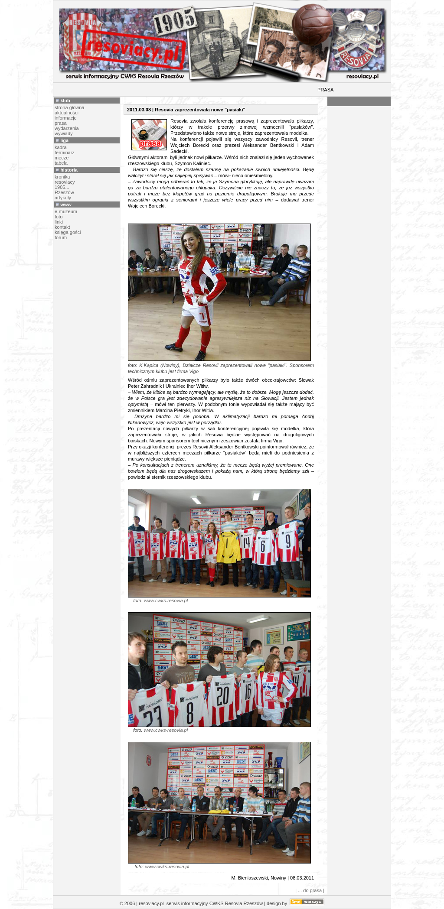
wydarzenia (67, 128)
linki (59, 221)
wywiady (64, 133)
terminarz (65, 152)
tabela (61, 163)
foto (58, 216)
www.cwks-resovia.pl (166, 600)
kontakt (62, 227)
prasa (61, 123)
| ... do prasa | (309, 890)
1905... (62, 187)
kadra (61, 147)
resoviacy (65, 182)
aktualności (66, 112)
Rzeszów (64, 192)
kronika (62, 176)
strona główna (70, 107)
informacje (66, 117)
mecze (62, 157)
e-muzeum (66, 211)
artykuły (63, 197)
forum (61, 237)
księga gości (68, 232)
